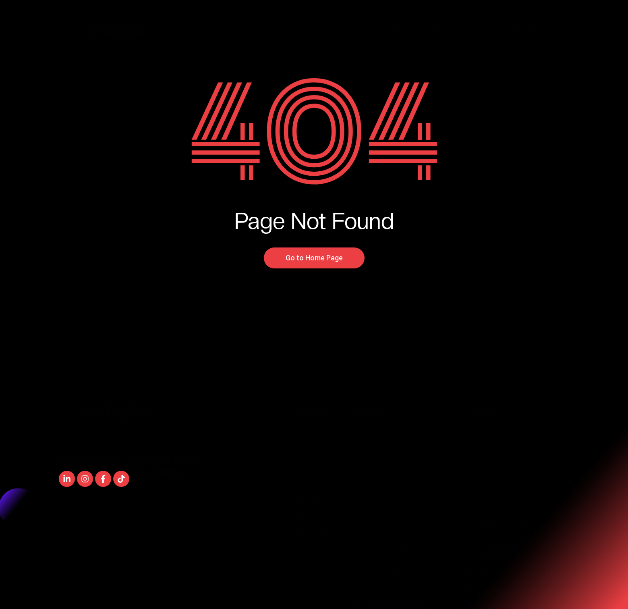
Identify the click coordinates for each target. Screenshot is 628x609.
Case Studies (299, 30)
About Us (392, 31)
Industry (242, 31)
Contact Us (441, 31)
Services (192, 30)
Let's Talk (524, 31)
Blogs (352, 31)
